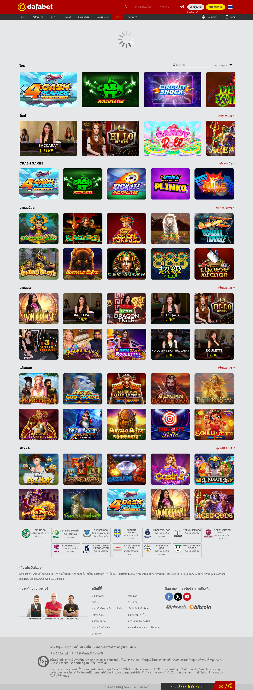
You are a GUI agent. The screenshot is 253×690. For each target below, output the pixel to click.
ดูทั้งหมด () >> (226, 115)
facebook (169, 597)
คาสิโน (54, 17)
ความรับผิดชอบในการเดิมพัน (107, 608)
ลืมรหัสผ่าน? (192, 12)
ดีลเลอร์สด (83, 17)
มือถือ (232, 17)
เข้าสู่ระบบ (196, 7)
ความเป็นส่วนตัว (101, 627)
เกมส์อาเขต (102, 17)
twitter (178, 597)
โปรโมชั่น (212, 17)
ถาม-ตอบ (133, 602)
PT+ (118, 17)
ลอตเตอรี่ (132, 17)
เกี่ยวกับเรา (98, 595)
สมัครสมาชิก (215, 7)
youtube (187, 597)
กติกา (95, 602)
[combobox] (191, 64)
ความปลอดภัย (99, 621)
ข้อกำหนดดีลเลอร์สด (139, 621)
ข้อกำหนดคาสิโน (137, 614)
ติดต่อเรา (133, 595)
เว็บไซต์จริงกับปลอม (138, 608)
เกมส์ (68, 17)
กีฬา (23, 17)
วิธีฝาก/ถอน (98, 614)
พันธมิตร (96, 633)
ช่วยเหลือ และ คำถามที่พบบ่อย (144, 627)
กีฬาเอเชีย (38, 17)
